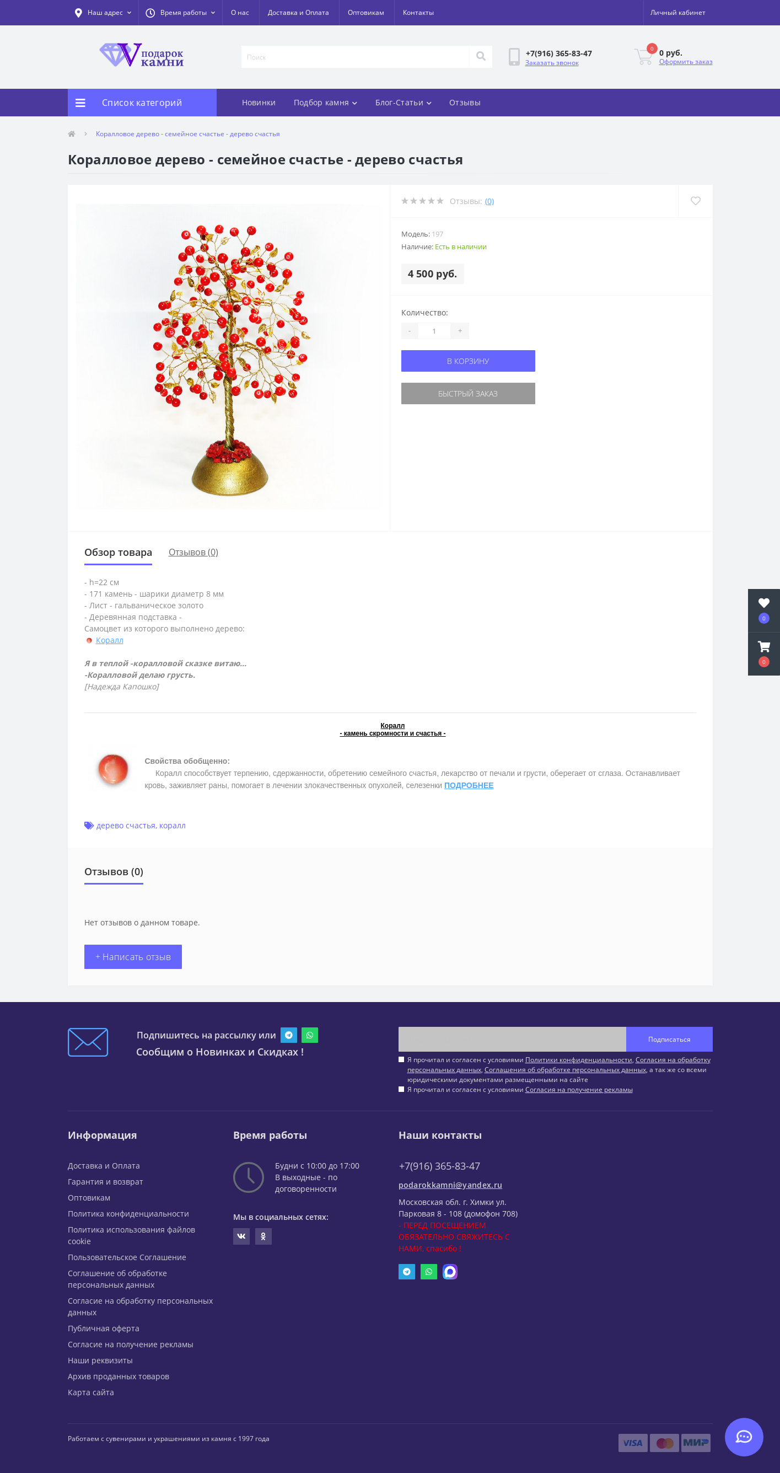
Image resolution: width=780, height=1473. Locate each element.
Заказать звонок (552, 62)
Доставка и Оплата (298, 12)
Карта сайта (91, 1392)
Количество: (424, 312)
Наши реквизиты (100, 1360)
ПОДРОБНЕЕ (469, 785)
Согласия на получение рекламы (579, 1089)
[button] (180, 12)
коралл (172, 825)
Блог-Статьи (403, 102)
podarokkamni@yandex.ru (451, 1185)
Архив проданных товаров (118, 1376)
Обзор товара (118, 552)
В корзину (468, 361)
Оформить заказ (686, 61)
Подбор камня (326, 102)
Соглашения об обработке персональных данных (565, 1069)
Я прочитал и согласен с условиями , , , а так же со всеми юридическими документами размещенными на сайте (559, 1069)
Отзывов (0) (193, 552)
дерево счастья (125, 825)
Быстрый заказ (468, 393)
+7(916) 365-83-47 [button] (439, 1166)
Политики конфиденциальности (578, 1059)
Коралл (109, 640)
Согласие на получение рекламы (130, 1344)
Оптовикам (366, 12)
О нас (240, 12)
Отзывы (465, 102)
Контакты (418, 12)
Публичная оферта (103, 1328)
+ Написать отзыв (133, 957)
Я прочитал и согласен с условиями (520, 1089)
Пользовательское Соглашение (127, 1257)
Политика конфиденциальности (128, 1213)
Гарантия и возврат (105, 1181)
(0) (489, 201)
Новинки (259, 102)
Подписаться (669, 1039)
